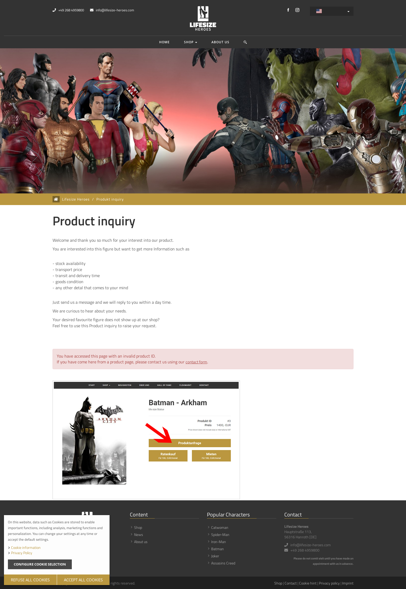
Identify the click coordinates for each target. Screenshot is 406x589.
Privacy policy (329, 582)
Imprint (347, 582)
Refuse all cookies (30, 579)
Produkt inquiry (110, 199)
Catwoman (219, 526)
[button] (245, 42)
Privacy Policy (21, 552)
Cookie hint (308, 582)
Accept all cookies (83, 579)
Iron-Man (218, 541)
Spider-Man (220, 533)
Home (164, 42)
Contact (291, 582)
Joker (215, 555)
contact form (197, 362)
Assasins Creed (223, 562)
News (138, 533)
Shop (190, 42)
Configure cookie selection (40, 564)
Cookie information (26, 547)
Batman (217, 548)
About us (220, 42)
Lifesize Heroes (76, 199)
